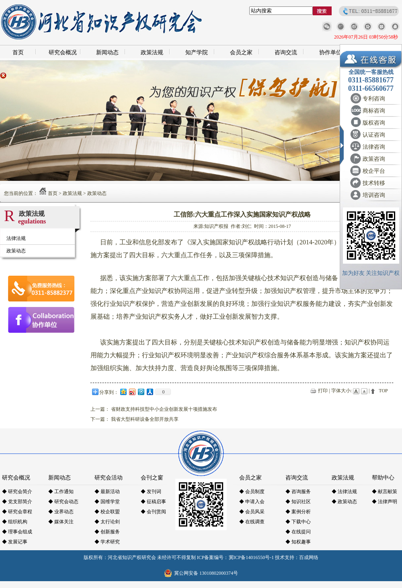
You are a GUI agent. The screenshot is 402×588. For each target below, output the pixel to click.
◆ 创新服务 (107, 532)
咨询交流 (286, 52)
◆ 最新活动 (107, 491)
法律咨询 (374, 147)
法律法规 (16, 238)
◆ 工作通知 (61, 491)
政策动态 (97, 193)
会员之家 (241, 52)
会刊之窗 (152, 478)
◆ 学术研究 (107, 542)
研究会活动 (108, 478)
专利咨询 (374, 99)
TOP (383, 390)
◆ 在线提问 (298, 532)
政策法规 (152, 52)
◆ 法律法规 (344, 491)
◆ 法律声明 (384, 501)
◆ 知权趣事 (298, 542)
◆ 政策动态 (344, 501)
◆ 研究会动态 (63, 501)
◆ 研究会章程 (17, 511)
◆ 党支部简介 (17, 501)
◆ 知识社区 (298, 501)
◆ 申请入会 (252, 501)
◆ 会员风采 (252, 511)
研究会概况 (63, 52)
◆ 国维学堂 (107, 501)
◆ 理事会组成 (17, 532)
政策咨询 (374, 159)
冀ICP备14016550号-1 (251, 557)
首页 (18, 52)
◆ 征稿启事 (153, 501)
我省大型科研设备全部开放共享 (144, 419)
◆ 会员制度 (252, 491)
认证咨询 (374, 135)
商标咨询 (374, 111)
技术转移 (374, 183)
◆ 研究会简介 (17, 491)
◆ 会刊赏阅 (153, 511)
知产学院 (196, 52)
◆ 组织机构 (14, 521)
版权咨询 (374, 123)
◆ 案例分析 (298, 511)
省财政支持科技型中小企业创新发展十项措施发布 (164, 409)
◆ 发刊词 (151, 491)
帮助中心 (383, 478)
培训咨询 (374, 195)
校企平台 (374, 171)
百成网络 (308, 557)
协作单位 (330, 52)
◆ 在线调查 (252, 521)
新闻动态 (107, 52)
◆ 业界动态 (61, 511)
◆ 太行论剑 (107, 521)
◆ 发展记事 (14, 542)
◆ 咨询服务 (298, 491)
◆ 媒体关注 (61, 521)
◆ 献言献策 (384, 491)
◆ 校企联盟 (107, 511)
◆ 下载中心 (298, 521)
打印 (323, 390)
